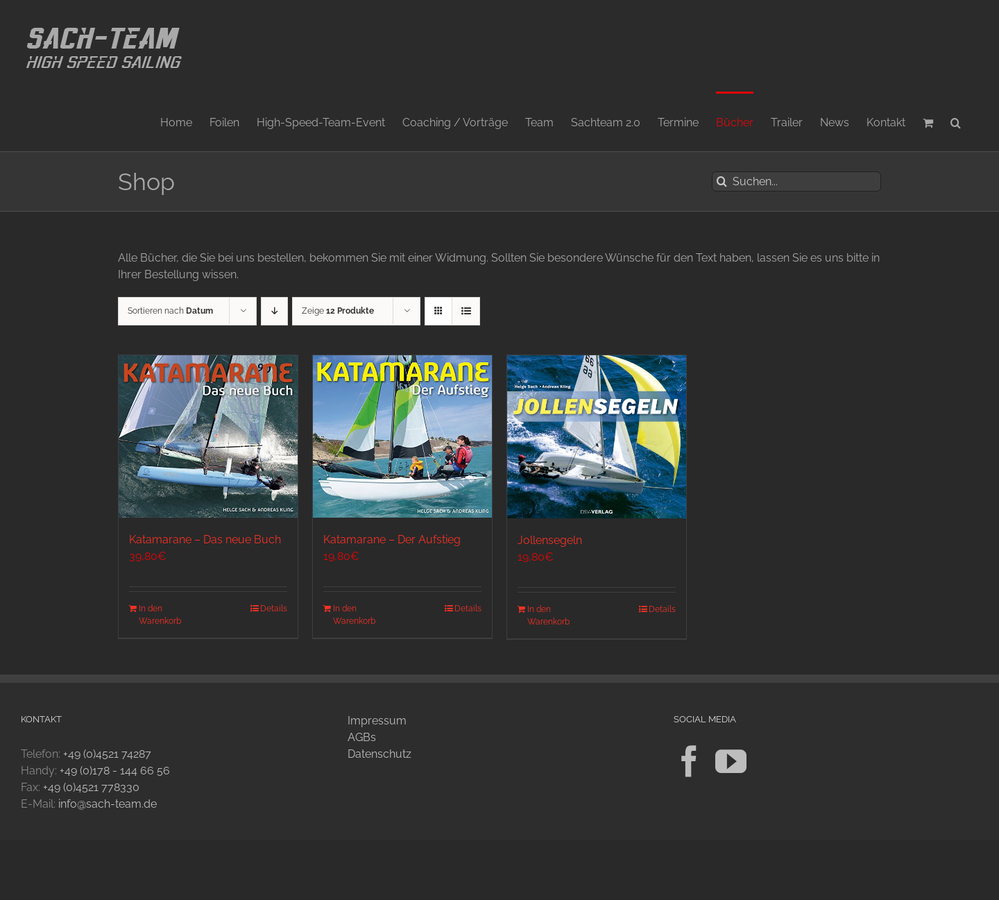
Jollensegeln (550, 540)
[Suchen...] (796, 181)
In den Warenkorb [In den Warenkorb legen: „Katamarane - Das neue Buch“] (160, 615)
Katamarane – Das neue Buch (205, 539)
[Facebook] (689, 761)
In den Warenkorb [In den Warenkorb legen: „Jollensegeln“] (548, 615)
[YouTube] (730, 761)
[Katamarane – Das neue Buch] (208, 436)
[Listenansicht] (465, 311)
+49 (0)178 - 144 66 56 (115, 770)
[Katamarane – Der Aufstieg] (402, 436)
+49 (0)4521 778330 (91, 787)
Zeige (338, 311)
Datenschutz (379, 754)
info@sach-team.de (107, 803)
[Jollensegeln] (596, 436)
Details (273, 608)
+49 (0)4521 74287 (107, 754)
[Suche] (722, 181)
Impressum (377, 720)
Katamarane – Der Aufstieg (392, 539)
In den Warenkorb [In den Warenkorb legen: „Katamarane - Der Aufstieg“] (354, 615)
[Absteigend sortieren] (274, 311)
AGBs (362, 737)
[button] (955, 121)
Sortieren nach (170, 311)
